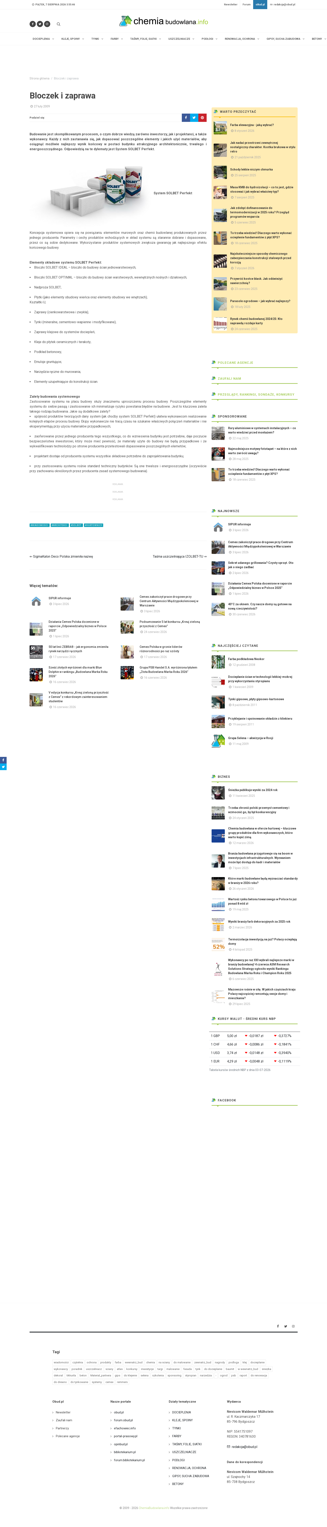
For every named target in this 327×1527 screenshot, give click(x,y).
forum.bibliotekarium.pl (129, 1460)
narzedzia (206, 1375)
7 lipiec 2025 (240, 868)
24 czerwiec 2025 (246, 329)
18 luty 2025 (242, 307)
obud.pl (119, 1412)
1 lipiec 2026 (61, 636)
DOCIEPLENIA (181, 1412)
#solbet (76, 525)
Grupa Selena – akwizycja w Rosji (250, 738)
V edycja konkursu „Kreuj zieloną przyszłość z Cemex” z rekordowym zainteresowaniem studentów (79, 697)
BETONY (178, 1484)
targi (160, 1369)
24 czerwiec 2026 (155, 632)
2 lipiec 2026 (240, 573)
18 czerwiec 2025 (246, 243)
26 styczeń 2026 (243, 888)
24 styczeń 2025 (243, 818)
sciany (109, 1369)
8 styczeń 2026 (244, 130)
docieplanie (257, 1362)
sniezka (266, 1369)
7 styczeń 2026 (244, 268)
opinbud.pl (121, 1444)
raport (243, 1375)
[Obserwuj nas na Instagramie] (47, 24)
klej (245, 1362)
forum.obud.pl (123, 1420)
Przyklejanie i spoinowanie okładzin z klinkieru (260, 718)
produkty (105, 1362)
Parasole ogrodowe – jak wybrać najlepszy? (260, 301)
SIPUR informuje (60, 598)
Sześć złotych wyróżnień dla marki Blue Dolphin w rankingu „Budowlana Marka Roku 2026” (78, 672)
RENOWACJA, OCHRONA (189, 1468)
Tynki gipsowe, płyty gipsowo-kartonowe (256, 699)
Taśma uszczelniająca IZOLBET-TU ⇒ (180, 556)
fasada (187, 1369)
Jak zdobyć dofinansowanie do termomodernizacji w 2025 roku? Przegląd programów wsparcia (259, 212)
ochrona (92, 1362)
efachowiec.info (125, 1428)
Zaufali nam (226, 379)
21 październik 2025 (248, 157)
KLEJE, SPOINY (182, 1420)
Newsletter (230, 4)
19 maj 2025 (240, 909)
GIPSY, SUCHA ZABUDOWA (190, 1476)
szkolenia (158, 1375)
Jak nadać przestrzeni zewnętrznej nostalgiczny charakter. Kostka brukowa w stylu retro (262, 147)
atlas (120, 1369)
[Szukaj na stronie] (58, 24)
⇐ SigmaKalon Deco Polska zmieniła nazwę (61, 556)
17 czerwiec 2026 (64, 657)
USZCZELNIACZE (184, 1452)
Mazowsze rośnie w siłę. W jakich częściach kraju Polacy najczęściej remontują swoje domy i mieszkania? (262, 994)
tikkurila (71, 1375)
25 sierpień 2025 (245, 175)
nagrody (220, 1362)
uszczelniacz (94, 1369)
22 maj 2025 (240, 438)
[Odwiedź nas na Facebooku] (33, 24)
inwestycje (147, 1369)
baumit (230, 1369)
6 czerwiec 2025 (243, 979)
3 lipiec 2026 (61, 604)
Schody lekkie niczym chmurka (251, 169)
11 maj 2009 (240, 743)
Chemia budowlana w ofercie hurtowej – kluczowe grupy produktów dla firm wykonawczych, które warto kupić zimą (262, 833)
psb (233, 1375)
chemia (150, 1362)
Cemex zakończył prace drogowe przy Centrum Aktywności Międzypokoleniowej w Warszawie (169, 601)
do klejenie (130, 1375)
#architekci (60, 525)
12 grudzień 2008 (243, 664)
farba (118, 1362)
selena (145, 1375)
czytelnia (77, 1362)
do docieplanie (213, 1369)
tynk (197, 1369)
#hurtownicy (93, 525)
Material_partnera (100, 1375)
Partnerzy (62, 1428)
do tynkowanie (79, 1382)
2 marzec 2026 (242, 927)
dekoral (58, 1375)
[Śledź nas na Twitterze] (40, 24)
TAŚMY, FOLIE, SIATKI (187, 1444)
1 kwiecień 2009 (242, 687)
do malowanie (182, 1362)
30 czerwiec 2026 (243, 614)
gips (117, 1375)
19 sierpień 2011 (243, 724)
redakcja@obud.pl (282, 4)
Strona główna (39, 78)
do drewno (60, 1382)
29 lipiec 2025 (241, 1004)
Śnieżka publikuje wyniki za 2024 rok (253, 790)
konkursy (131, 1369)
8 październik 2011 (244, 705)
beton (83, 1375)
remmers (122, 1382)
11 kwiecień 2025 (243, 795)
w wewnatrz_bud (248, 1369)
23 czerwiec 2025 (246, 289)
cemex (109, 1382)
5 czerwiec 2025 (245, 222)
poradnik (77, 1369)
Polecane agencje (232, 363)
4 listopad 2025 (242, 949)
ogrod (224, 1375)
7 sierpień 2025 (244, 197)
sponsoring (174, 1375)
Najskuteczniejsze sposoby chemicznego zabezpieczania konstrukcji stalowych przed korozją (260, 258)
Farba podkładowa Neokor (246, 659)
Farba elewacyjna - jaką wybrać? (252, 125)
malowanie (173, 1369)
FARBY (176, 1436)
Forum (246, 4)
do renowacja (259, 1375)
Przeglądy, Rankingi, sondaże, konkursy (253, 394)
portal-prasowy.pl (125, 1436)
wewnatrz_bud (134, 1362)
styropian (190, 1375)
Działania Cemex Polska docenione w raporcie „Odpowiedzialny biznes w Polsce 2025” (78, 626)
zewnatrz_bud (202, 1362)
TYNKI (176, 1428)
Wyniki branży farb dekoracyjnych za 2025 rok (259, 921)
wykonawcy (61, 1369)
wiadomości (61, 1362)
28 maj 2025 (240, 459)
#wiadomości (40, 525)
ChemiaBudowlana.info (154, 1508)
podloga (234, 1362)
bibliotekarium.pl (125, 1452)
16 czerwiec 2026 (64, 682)
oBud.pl (260, 4)
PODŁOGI (178, 1460)
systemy (97, 1382)
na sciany (164, 1362)
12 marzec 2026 (243, 843)
